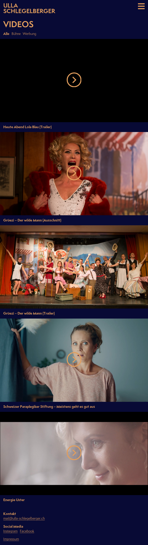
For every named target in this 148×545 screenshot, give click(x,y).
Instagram (10, 531)
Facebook (27, 531)
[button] (74, 81)
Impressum (11, 539)
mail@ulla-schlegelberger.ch (24, 518)
